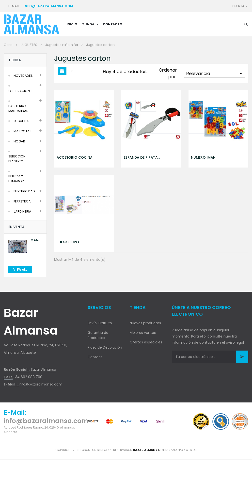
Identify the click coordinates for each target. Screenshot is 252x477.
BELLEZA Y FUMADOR (16, 179)
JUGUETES (21, 121)
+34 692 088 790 (27, 376)
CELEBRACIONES (20, 91)
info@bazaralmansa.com (48, 6)
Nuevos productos (145, 323)
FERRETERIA (22, 201)
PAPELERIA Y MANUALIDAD (18, 108)
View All (20, 269)
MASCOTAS (23, 131)
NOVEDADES (23, 75)
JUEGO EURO (68, 242)
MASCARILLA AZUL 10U (36, 240)
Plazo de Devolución (105, 347)
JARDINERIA (22, 211)
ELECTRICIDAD (24, 191)
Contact (95, 356)
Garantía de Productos (98, 335)
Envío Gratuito (100, 323)
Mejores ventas (143, 332)
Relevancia (214, 73)
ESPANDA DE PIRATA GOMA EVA (141, 157)
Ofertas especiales (146, 342)
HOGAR (19, 141)
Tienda (14, 60)
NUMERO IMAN (203, 157)
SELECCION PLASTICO (17, 159)
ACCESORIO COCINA (75, 157)
